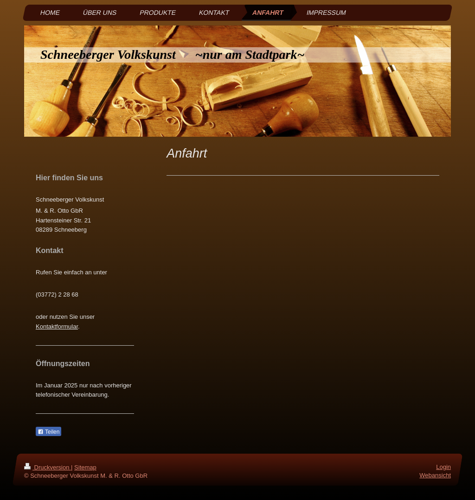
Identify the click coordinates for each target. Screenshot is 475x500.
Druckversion (47, 467)
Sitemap (85, 467)
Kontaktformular (57, 326)
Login (443, 466)
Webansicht (435, 475)
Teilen (48, 432)
